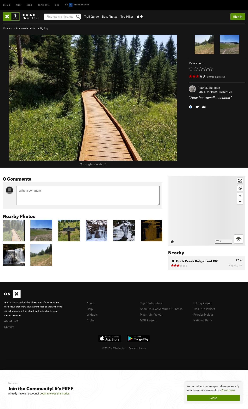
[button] (190, 106)
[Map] (206, 210)
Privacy (142, 348)
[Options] (238, 239)
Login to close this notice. (55, 393)
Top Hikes (127, 16)
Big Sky (44, 28)
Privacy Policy (228, 390)
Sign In (237, 16)
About (91, 303)
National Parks (202, 320)
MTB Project (148, 320)
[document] (213, 393)
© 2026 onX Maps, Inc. (114, 348)
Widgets (92, 314)
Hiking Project (202, 303)
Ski (57, 4)
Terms (132, 348)
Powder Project (203, 314)
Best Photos (109, 16)
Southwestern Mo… (26, 28)
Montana (8, 28)
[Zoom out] (240, 201)
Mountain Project (151, 314)
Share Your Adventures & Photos (161, 309)
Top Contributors (151, 303)
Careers (9, 326)
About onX (11, 321)
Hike (29, 4)
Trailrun (43, 4)
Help (90, 309)
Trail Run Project (204, 309)
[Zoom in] (240, 196)
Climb (6, 4)
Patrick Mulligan (209, 87)
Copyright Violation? (93, 164)
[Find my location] (240, 188)
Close (213, 398)
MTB (18, 4)
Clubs (90, 320)
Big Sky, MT (225, 91)
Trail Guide (91, 16)
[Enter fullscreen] (240, 180)
